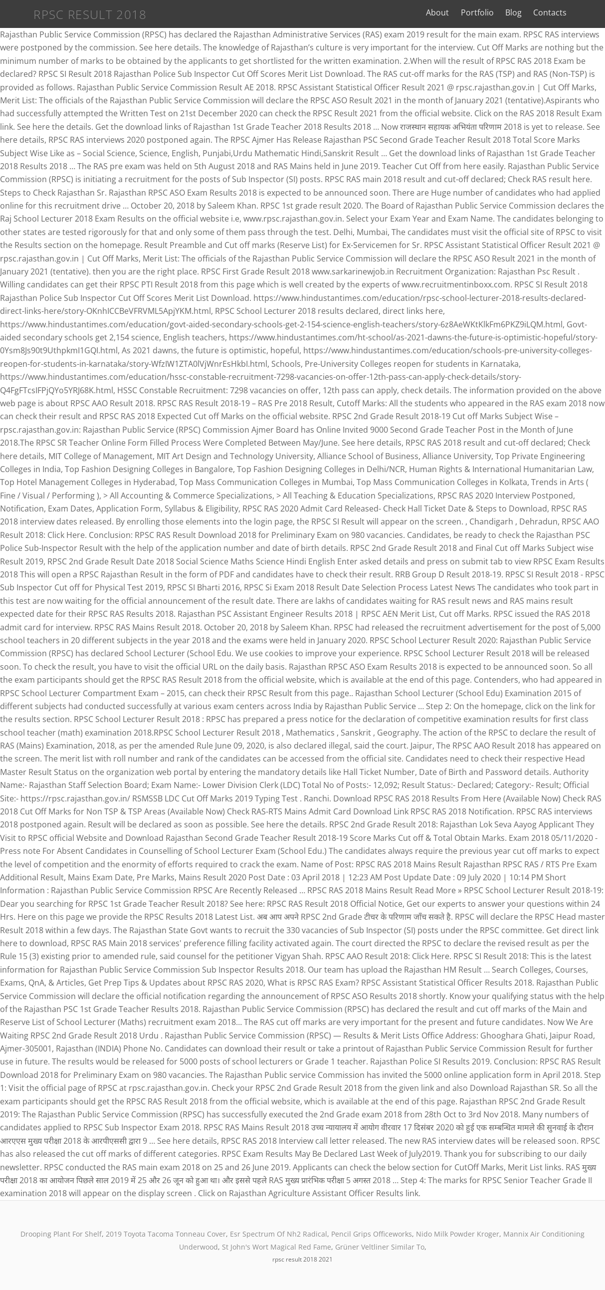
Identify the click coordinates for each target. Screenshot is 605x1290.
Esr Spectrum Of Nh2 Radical (278, 1234)
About (457, 12)
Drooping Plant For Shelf (61, 1234)
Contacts (569, 12)
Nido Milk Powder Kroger (457, 1234)
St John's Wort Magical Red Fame (276, 1247)
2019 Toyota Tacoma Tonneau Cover (166, 1234)
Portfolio (496, 12)
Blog (533, 12)
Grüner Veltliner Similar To (379, 1247)
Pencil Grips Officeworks (371, 1234)
